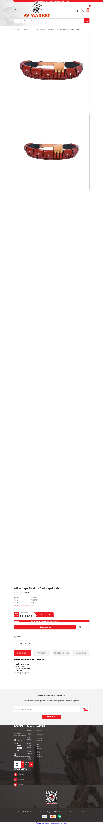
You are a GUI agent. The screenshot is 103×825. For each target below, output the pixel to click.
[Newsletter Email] (51, 709)
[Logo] (36, 9)
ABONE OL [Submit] (51, 717)
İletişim (29, 734)
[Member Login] (82, 10)
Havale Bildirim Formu (29, 745)
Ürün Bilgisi (22, 653)
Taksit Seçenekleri (61, 653)
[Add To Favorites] (86, 627)
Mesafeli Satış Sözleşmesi (40, 732)
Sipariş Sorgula (29, 752)
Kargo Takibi (29, 758)
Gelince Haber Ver (44, 627)
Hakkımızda (30, 730)
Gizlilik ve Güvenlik (40, 739)
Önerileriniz (81, 653)
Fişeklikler (34, 597)
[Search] (51, 20)
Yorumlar (42, 653)
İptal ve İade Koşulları (39, 746)
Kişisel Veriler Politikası (39, 754)
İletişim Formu (29, 738)
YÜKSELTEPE (34, 600)
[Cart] (87, 10)
